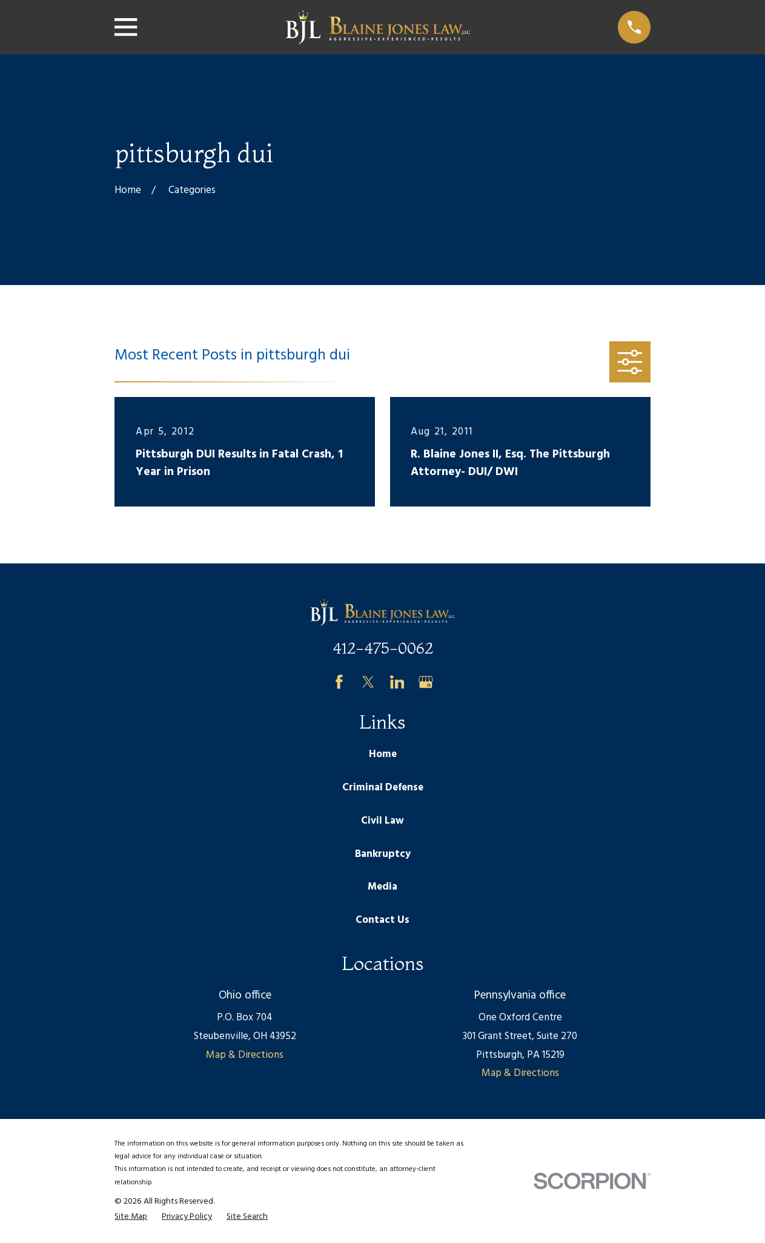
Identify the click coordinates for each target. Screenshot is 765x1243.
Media (382, 887)
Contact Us (382, 920)
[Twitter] (368, 682)
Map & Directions (244, 1055)
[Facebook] (339, 682)
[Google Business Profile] (426, 682)
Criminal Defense (382, 787)
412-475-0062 (383, 647)
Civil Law (382, 821)
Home (383, 754)
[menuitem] (130, 1217)
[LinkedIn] (397, 682)
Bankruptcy (383, 854)
